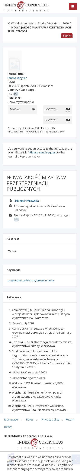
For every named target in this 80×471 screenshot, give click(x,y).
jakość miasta (45, 280)
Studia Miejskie (48, 23)
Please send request (43, 152)
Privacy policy (50, 419)
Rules (29, 419)
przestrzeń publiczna (21, 280)
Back (67, 36)
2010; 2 (67, 23)
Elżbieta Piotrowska (26, 201)
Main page (11, 419)
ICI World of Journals (20, 23)
